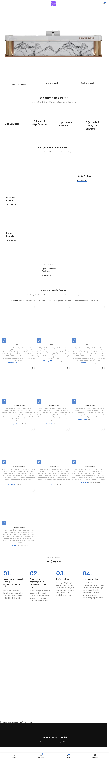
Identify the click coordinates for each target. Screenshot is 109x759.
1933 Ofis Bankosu (89, 407)
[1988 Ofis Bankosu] (53, 386)
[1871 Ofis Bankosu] (53, 447)
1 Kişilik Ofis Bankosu (8, 471)
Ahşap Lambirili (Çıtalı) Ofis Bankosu (18, 348)
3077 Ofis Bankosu (18, 468)
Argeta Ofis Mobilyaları (47, 744)
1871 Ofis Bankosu (53, 468)
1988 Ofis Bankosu (53, 407)
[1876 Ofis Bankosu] (53, 323)
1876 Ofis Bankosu (53, 344)
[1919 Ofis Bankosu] (18, 386)
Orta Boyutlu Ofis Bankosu (21, 359)
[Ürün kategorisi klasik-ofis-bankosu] (89, 75)
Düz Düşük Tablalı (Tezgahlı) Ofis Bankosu (19, 352)
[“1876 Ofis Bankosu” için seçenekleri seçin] (39, 340)
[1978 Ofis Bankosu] (89, 323)
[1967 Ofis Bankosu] (18, 323)
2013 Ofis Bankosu (89, 468)
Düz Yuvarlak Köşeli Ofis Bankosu (53, 354)
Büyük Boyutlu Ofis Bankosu (20, 473)
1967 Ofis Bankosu (18, 344)
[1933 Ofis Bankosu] (89, 386)
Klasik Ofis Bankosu (8, 479)
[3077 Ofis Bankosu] (18, 447)
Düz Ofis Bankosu (42, 353)
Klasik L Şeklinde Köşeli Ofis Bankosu (22, 477)
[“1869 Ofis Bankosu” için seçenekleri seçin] (4, 525)
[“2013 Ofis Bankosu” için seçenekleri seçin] (74, 464)
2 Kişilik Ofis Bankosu (9, 347)
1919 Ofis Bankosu (18, 407)
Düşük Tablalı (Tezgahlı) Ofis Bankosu (19, 351)
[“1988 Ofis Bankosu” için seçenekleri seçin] (39, 403)
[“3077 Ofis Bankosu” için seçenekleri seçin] (4, 464)
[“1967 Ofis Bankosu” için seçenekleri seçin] (4, 340)
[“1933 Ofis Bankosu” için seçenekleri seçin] (74, 403)
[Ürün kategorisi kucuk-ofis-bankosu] (19, 76)
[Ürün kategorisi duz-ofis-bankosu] (54, 75)
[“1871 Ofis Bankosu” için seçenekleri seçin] (39, 464)
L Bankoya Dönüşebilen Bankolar (92, 481)
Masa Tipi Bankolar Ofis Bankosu (19, 420)
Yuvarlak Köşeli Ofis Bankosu (17, 355)
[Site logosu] (53, 3)
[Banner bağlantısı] (13, 124)
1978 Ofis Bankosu (89, 344)
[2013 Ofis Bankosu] (89, 447)
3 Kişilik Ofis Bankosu (23, 347)
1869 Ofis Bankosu (18, 529)
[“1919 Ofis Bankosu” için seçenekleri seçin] (4, 403)
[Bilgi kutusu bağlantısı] (14, 586)
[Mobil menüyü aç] (3, 3)
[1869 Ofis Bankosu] (18, 508)
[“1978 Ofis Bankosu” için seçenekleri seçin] (74, 340)
